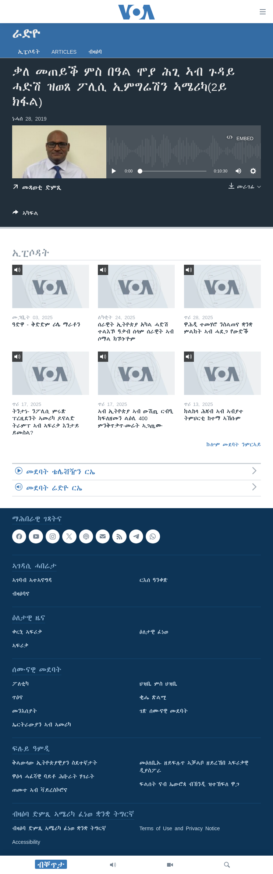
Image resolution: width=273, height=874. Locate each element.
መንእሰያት (24, 711)
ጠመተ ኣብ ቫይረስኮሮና (39, 790)
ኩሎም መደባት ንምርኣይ (233, 444)
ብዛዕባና (20, 594)
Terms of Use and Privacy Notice (179, 828)
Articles (64, 52)
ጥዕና (17, 698)
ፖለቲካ (20, 684)
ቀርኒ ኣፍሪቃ (27, 632)
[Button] (25, 214)
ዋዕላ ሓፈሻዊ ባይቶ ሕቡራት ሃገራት (53, 777)
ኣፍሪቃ (20, 646)
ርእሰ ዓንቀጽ (153, 580)
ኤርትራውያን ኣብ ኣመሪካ (41, 725)
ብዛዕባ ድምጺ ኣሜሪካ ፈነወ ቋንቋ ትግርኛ (59, 828)
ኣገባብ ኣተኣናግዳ (32, 580)
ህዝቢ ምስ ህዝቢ (158, 684)
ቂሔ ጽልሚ (152, 698)
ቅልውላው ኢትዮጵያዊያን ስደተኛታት (54, 763)
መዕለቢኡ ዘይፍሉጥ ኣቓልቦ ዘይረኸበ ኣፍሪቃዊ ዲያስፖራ (193, 767)
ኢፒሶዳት (29, 52)
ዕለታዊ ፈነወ (153, 632)
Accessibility (26, 842)
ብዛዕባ (95, 52)
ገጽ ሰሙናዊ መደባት (163, 711)
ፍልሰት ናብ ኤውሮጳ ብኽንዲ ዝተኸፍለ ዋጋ (189, 784)
